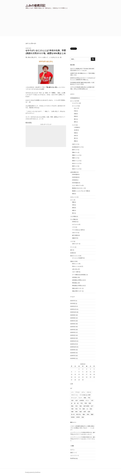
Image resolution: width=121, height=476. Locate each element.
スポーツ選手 (75, 271)
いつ (72, 392)
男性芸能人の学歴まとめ (78, 285)
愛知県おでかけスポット (78, 188)
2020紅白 (74, 221)
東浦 (75, 116)
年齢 (80, 406)
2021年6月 (72, 303)
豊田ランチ (75, 166)
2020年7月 (72, 320)
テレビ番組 (73, 219)
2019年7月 (72, 355)
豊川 (75, 119)
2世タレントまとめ (76, 266)
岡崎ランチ (75, 158)
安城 (75, 113)
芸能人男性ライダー (77, 291)
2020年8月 (72, 318)
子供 (81, 403)
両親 (85, 397)
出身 (76, 400)
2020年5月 (72, 326)
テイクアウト (75, 103)
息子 (92, 406)
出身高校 (81, 400)
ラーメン (72, 247)
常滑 (73, 205)
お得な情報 (73, 172)
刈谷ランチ (75, 144)
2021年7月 (72, 300)
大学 (92, 400)
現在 (91, 408)
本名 (76, 408)
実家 (90, 403)
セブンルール (75, 224)
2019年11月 (73, 344)
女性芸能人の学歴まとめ (78, 280)
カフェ (72, 200)
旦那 (72, 408)
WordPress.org (73, 458)
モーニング (75, 106)
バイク (72, 241)
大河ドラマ (75, 232)
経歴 (85, 411)
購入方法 (78, 414)
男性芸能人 (75, 282)
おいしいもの (73, 100)
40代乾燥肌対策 (74, 98)
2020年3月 (72, 332)
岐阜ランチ (75, 149)
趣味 (84, 414)
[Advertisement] (60, 24)
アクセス (77, 392)
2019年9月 (72, 349)
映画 (73, 193)
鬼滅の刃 (74, 238)
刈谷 (75, 111)
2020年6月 (72, 323)
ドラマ (73, 227)
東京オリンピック (74, 255)
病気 (76, 411)
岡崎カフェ (75, 152)
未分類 (72, 252)
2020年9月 (72, 315)
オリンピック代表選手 (77, 258)
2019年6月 (72, 358)
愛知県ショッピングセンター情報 (80, 191)
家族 (72, 406)
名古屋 (75, 130)
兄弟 (72, 400)
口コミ (87, 400)
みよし (75, 108)
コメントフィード (74, 455)
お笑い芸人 (75, 269)
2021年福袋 (75, 182)
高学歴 (78, 417)
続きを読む (29, 122)
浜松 (75, 135)
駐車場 (72, 417)
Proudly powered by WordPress (32, 472)
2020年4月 (72, 329)
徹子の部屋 (75, 235)
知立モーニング (76, 163)
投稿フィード (73, 452)
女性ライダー (75, 243)
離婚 (92, 414)
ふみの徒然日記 (35, 5)
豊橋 (75, 141)
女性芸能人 (75, 277)
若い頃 (72, 414)
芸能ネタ (72, 261)
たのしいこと (73, 197)
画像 (72, 411)
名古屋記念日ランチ (77, 147)
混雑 (84, 408)
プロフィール (74, 395)
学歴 (86, 403)
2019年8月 (72, 352)
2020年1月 (72, 338)
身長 (88, 414)
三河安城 (76, 127)
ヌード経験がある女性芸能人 (79, 274)
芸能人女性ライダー (77, 288)
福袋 (80, 411)
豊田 (75, 121)
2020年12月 (73, 306)
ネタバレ (89, 392)
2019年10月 (73, 347)
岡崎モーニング (76, 155)
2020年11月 (73, 309)
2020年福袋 (75, 174)
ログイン (72, 449)
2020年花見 (75, 177)
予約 (89, 397)
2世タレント (75, 263)
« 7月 (71, 383)
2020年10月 (73, 312)
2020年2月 (72, 335)
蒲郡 (73, 210)
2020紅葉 (74, 180)
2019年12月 (73, 341)
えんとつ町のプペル (77, 185)
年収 (76, 406)
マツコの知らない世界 (77, 229)
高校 (83, 417)
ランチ (73, 125)
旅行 (71, 250)
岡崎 (73, 202)
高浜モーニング (76, 168)
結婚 (89, 411)
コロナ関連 (73, 216)
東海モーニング (76, 160)
